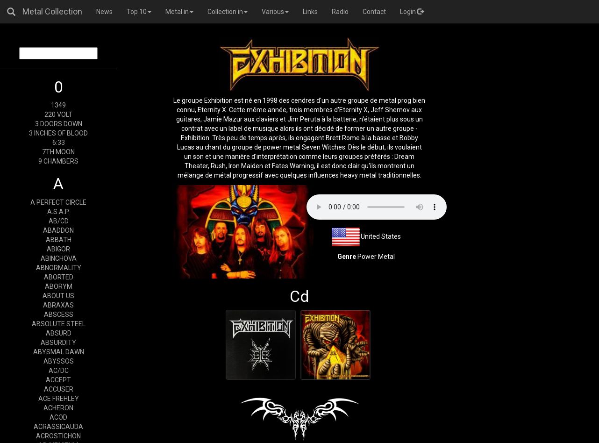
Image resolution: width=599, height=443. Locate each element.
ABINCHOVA (59, 258)
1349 (58, 105)
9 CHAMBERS (58, 161)
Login (412, 11)
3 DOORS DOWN (58, 124)
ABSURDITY (58, 342)
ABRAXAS (58, 305)
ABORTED (58, 277)
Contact (374, 11)
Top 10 (139, 11)
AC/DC (59, 370)
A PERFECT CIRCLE (58, 202)
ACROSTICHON (58, 436)
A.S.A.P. (58, 211)
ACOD (58, 417)
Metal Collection (52, 11)
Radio (340, 11)
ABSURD (58, 333)
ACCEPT (58, 380)
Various (275, 11)
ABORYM (58, 286)
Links (310, 11)
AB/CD (59, 221)
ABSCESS (58, 314)
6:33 (58, 142)
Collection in (227, 11)
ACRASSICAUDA (58, 426)
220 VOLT (58, 114)
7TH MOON (58, 152)
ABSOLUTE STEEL (59, 324)
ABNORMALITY (58, 268)
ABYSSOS (58, 361)
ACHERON (58, 408)
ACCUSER (58, 389)
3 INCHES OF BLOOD (58, 133)
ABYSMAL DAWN (58, 352)
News (104, 11)
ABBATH (58, 239)
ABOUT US (58, 296)
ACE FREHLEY (58, 398)
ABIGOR (58, 249)
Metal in (179, 11)
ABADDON (58, 230)
